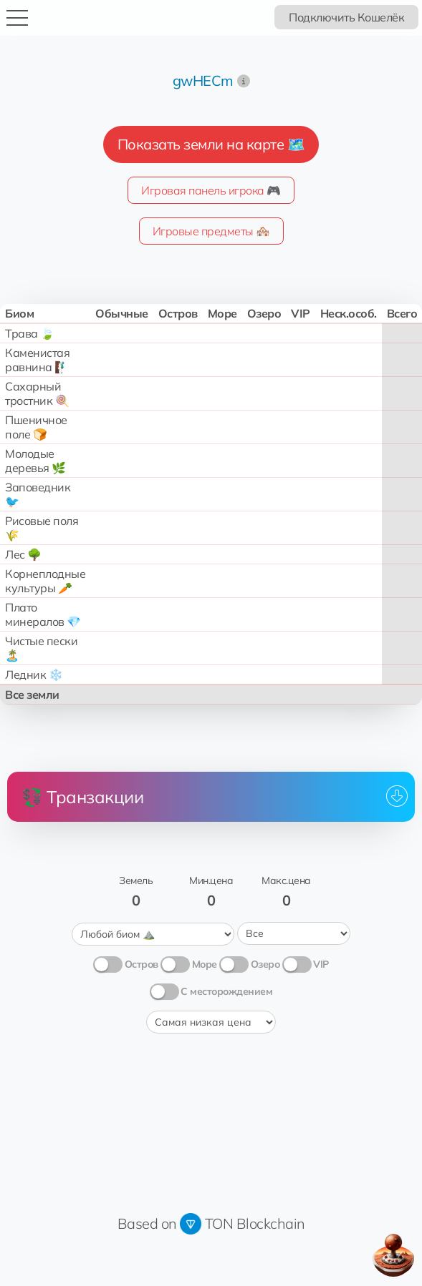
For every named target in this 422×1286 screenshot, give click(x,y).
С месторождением (226, 991)
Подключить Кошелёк (346, 17)
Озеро (265, 963)
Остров (141, 963)
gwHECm (203, 80)
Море (204, 963)
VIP (321, 963)
